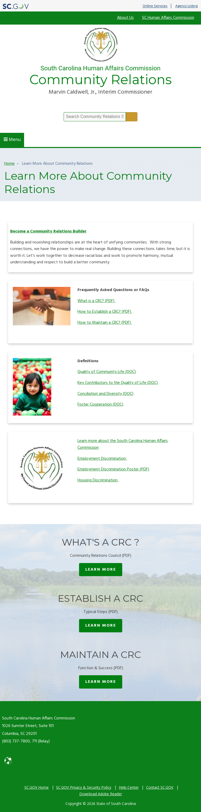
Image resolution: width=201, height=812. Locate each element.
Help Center (129, 787)
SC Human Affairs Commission (168, 17)
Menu (12, 140)
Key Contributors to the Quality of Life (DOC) (117, 382)
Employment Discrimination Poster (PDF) (113, 469)
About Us (125, 17)
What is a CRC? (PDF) (96, 301)
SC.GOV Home (36, 787)
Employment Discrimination (102, 458)
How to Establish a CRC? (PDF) (104, 311)
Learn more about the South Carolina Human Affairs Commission (122, 444)
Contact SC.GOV (159, 787)
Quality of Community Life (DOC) (106, 371)
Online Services (155, 6)
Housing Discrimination (98, 480)
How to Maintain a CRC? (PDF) (104, 322)
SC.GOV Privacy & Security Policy (83, 787)
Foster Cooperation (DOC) (100, 404)
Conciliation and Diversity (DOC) (105, 393)
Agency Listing (186, 6)
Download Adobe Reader (100, 793)
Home (9, 163)
